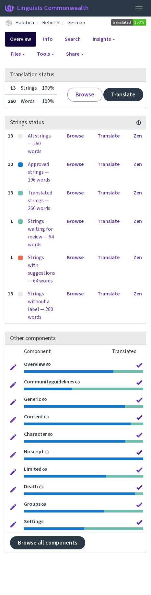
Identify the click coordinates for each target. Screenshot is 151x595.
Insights (104, 39)
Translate (123, 95)
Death (31, 486)
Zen (138, 135)
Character (35, 434)
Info (48, 39)
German (76, 22)
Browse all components (47, 543)
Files (18, 54)
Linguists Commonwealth (47, 8)
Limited (32, 469)
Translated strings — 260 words (40, 200)
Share (75, 54)
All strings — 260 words (39, 143)
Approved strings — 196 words (39, 172)
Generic (32, 399)
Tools (45, 54)
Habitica (24, 22)
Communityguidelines (49, 381)
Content (33, 416)
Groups (32, 504)
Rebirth (50, 22)
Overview (20, 39)
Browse (85, 95)
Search (73, 39)
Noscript (34, 451)
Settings (33, 521)
